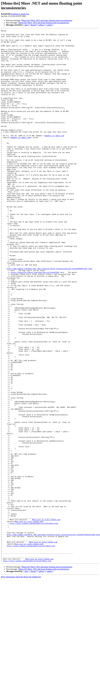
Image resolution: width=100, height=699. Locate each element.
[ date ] (26, 25)
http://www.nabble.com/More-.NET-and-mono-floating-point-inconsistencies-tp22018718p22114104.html (53, 636)
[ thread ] (33, 25)
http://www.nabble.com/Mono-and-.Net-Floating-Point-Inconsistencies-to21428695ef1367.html (49, 316)
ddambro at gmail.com (54, 157)
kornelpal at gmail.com (20, 14)
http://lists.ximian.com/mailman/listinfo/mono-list (34, 622)
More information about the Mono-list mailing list (21, 683)
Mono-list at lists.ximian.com (46, 618)
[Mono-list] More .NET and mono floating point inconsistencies (46, 20)
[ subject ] (41, 25)
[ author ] (49, 25)
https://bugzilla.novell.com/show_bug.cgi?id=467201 (35, 321)
